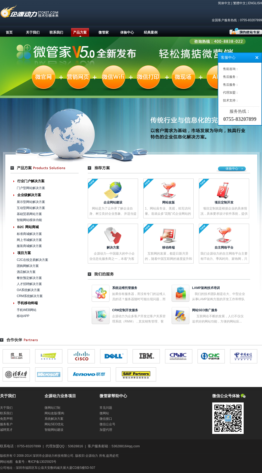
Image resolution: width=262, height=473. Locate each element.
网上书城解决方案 (29, 240)
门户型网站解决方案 (31, 188)
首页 (9, 32)
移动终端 (168, 247)
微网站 (104, 413)
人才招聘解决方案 (29, 284)
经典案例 (150, 32)
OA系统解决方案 (28, 290)
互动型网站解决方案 (31, 208)
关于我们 (33, 32)
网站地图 (6, 462)
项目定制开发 (224, 202)
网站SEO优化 (54, 424)
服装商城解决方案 (29, 246)
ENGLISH (255, 3)
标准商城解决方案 (29, 234)
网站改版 (168, 202)
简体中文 (224, 3)
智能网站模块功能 (29, 220)
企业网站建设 (112, 202)
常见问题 (106, 408)
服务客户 (6, 424)
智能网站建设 (54, 430)
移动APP (23, 316)
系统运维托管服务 (124, 288)
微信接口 (106, 419)
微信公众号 (107, 424)
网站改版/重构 (54, 413)
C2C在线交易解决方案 (32, 260)
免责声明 (6, 419)
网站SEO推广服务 (204, 310)
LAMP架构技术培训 (206, 288)
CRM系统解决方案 (30, 296)
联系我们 (56, 32)
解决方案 (113, 247)
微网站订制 (52, 408)
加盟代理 (106, 430)
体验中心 (127, 32)
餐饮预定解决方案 (29, 278)
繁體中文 (239, 3)
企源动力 (91, 456)
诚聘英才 (6, 430)
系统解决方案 (54, 419)
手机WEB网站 (26, 310)
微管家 (104, 32)
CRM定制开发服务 (125, 310)
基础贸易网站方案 (29, 214)
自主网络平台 (224, 247)
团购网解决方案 (28, 266)
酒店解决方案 (26, 272)
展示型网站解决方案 (31, 202)
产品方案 (80, 32)
